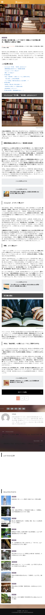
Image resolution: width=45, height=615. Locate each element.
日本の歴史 (4, 37)
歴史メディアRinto (5, 46)
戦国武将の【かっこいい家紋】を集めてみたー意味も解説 (26, 499)
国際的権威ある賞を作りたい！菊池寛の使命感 (15, 68)
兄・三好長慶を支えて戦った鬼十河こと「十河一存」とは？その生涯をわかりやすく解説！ (27, 543)
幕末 (13, 507)
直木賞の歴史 (7, 82)
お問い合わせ (25, 610)
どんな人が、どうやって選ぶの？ (12, 70)
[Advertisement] (22, 474)
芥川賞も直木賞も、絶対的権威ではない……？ (14, 90)
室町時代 (14, 496)
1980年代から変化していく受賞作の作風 (13, 86)
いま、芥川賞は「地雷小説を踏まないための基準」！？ (17, 80)
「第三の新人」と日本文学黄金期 (12, 78)
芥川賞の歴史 (7, 74)
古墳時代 (14, 572)
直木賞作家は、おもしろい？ (11, 88)
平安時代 (14, 529)
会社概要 (19, 610)
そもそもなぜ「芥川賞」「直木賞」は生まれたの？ (15, 66)
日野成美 (14, 414)
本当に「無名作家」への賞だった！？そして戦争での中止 (17, 76)
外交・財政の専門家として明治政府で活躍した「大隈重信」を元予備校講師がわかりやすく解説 (27, 510)
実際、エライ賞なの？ (9, 72)
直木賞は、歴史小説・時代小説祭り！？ (13, 84)
